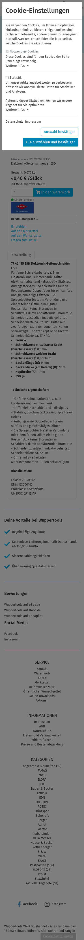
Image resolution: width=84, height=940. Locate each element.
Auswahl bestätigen (59, 132)
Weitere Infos (17, 66)
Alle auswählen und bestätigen (50, 142)
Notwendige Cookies (24, 51)
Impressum (33, 122)
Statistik (16, 78)
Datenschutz (14, 122)
